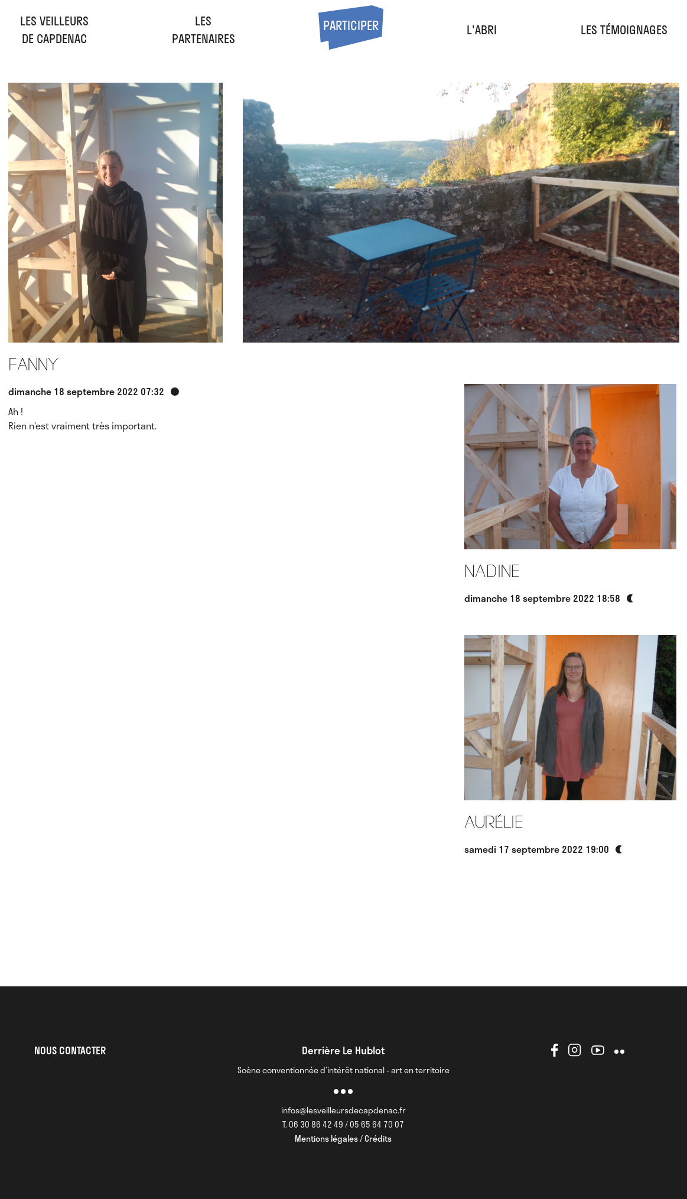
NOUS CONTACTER (70, 1050)
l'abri (482, 29)
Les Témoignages (624, 29)
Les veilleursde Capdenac (54, 29)
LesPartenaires (203, 29)
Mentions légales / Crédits (343, 1138)
